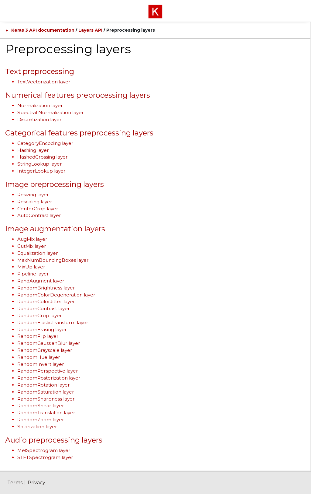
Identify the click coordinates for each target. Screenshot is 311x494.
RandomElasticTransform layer (52, 322)
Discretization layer (39, 119)
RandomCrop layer (39, 315)
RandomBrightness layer (46, 288)
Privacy (36, 482)
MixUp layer (31, 267)
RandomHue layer (38, 357)
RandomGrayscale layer (44, 350)
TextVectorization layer (43, 82)
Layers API (90, 30)
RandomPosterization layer (48, 378)
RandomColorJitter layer (46, 301)
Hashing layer (33, 150)
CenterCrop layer (37, 209)
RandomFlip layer (38, 336)
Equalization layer (37, 253)
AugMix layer (32, 239)
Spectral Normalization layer (50, 112)
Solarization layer (37, 426)
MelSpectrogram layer (43, 450)
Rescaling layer (34, 202)
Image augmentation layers (55, 228)
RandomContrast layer (43, 308)
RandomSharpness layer (46, 399)
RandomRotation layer (43, 385)
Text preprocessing (39, 71)
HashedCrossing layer (42, 157)
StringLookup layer (39, 164)
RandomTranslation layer (46, 412)
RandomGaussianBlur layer (48, 343)
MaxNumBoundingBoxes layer (53, 260)
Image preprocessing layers (54, 184)
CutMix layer (31, 246)
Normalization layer (40, 105)
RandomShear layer (40, 405)
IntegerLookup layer (41, 171)
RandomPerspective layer (47, 371)
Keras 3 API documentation (42, 30)
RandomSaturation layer (45, 392)
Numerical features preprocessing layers (77, 95)
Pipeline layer (33, 274)
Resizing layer (33, 195)
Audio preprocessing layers (53, 440)
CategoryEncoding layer (45, 143)
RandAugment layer (40, 281)
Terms (14, 482)
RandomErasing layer (42, 329)
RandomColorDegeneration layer (56, 295)
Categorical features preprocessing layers (79, 132)
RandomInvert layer (40, 364)
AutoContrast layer (39, 215)
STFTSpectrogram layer (45, 457)
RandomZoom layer (40, 419)
